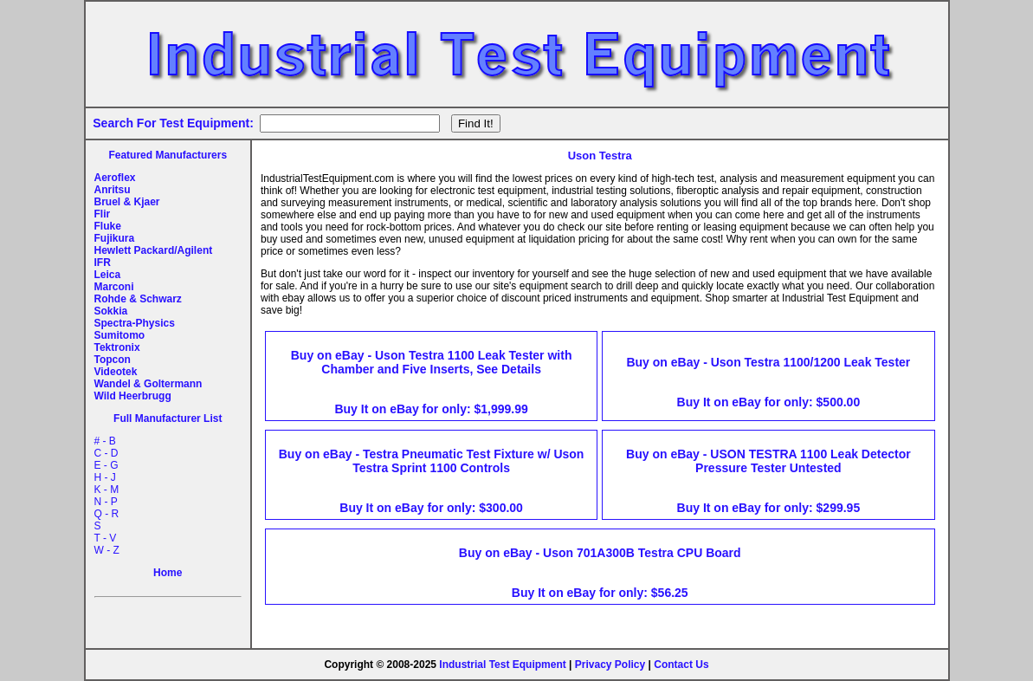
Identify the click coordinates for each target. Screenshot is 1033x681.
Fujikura (114, 238)
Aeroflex (115, 178)
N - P (106, 502)
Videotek (116, 372)
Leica (107, 275)
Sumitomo (119, 335)
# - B (105, 441)
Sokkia (111, 311)
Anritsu (112, 190)
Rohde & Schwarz (138, 299)
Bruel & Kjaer (127, 202)
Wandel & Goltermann (148, 384)
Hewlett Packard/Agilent (153, 250)
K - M (106, 489)
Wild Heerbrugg (132, 396)
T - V (105, 538)
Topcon (112, 359)
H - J (105, 477)
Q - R (106, 514)
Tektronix (117, 347)
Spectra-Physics (134, 323)
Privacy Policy (610, 664)
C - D (106, 453)
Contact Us (681, 664)
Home (167, 573)
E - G (106, 465)
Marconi (114, 287)
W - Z (106, 550)
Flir (102, 214)
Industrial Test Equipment (502, 664)
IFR (102, 262)
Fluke (107, 226)
